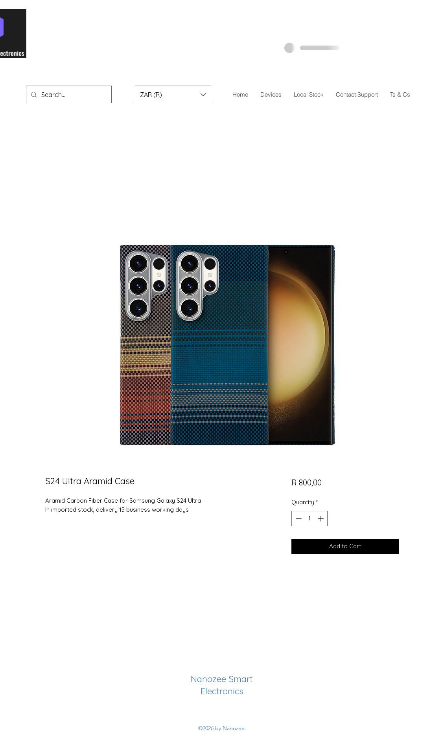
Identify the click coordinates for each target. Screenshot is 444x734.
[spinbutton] (309, 518)
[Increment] (321, 518)
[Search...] (68, 94)
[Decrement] (298, 518)
